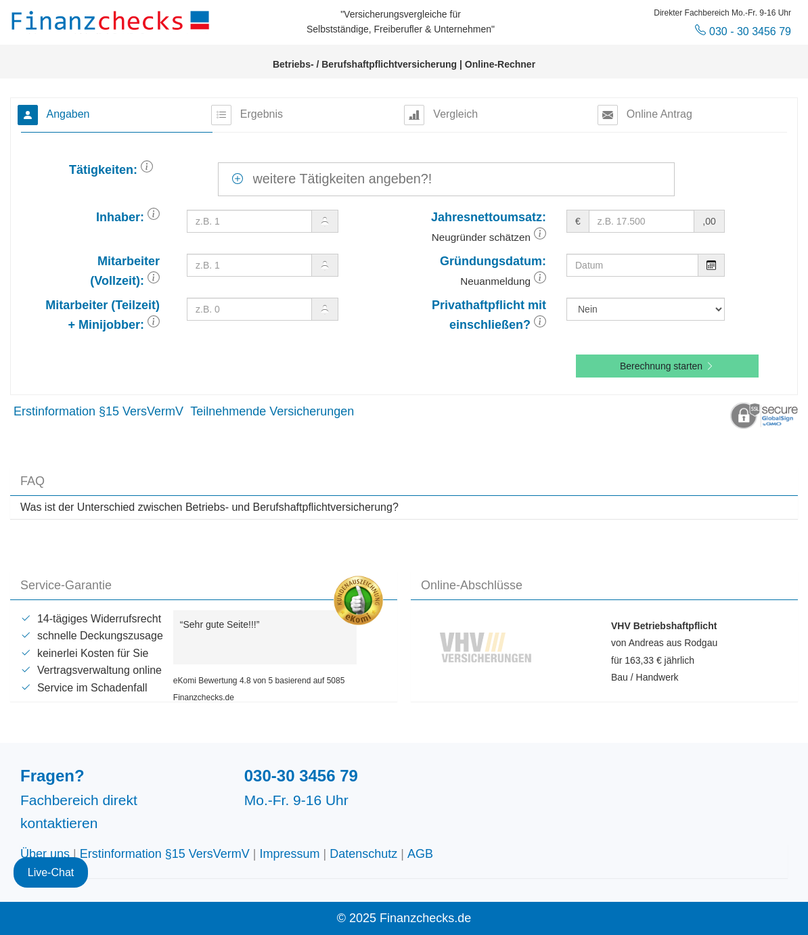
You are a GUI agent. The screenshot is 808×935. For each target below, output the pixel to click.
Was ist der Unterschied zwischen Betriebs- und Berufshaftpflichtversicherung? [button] (209, 507)
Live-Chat (51, 872)
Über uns (45, 854)
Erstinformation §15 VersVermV (98, 411)
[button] (147, 170)
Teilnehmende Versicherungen (272, 411)
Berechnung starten (667, 366)
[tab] (404, 507)
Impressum (290, 854)
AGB (420, 854)
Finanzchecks (112, 20)
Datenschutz (363, 854)
